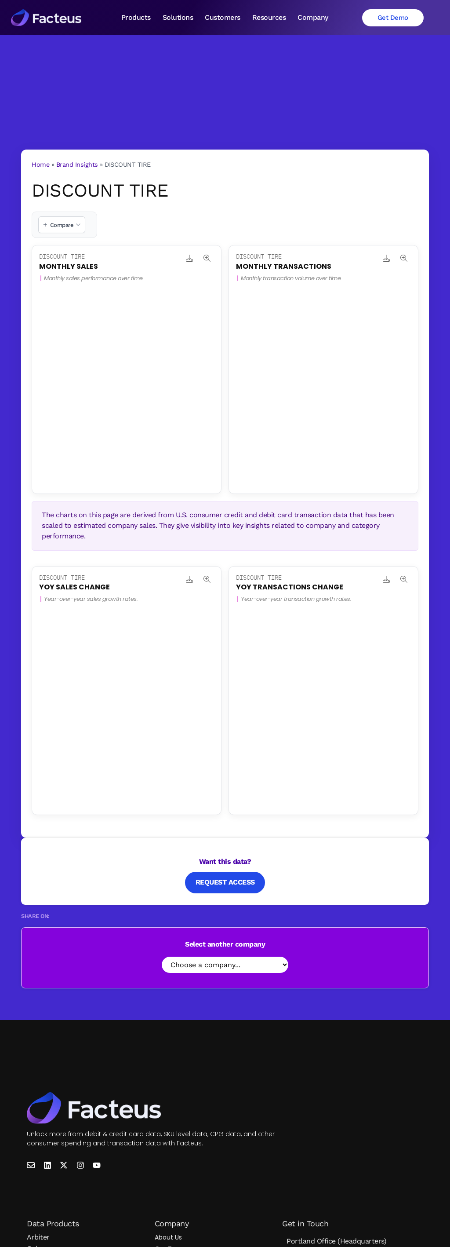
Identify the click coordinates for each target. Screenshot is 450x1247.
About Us (168, 1237)
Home (40, 164)
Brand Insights (77, 164)
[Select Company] (225, 965)
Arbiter (38, 1237)
